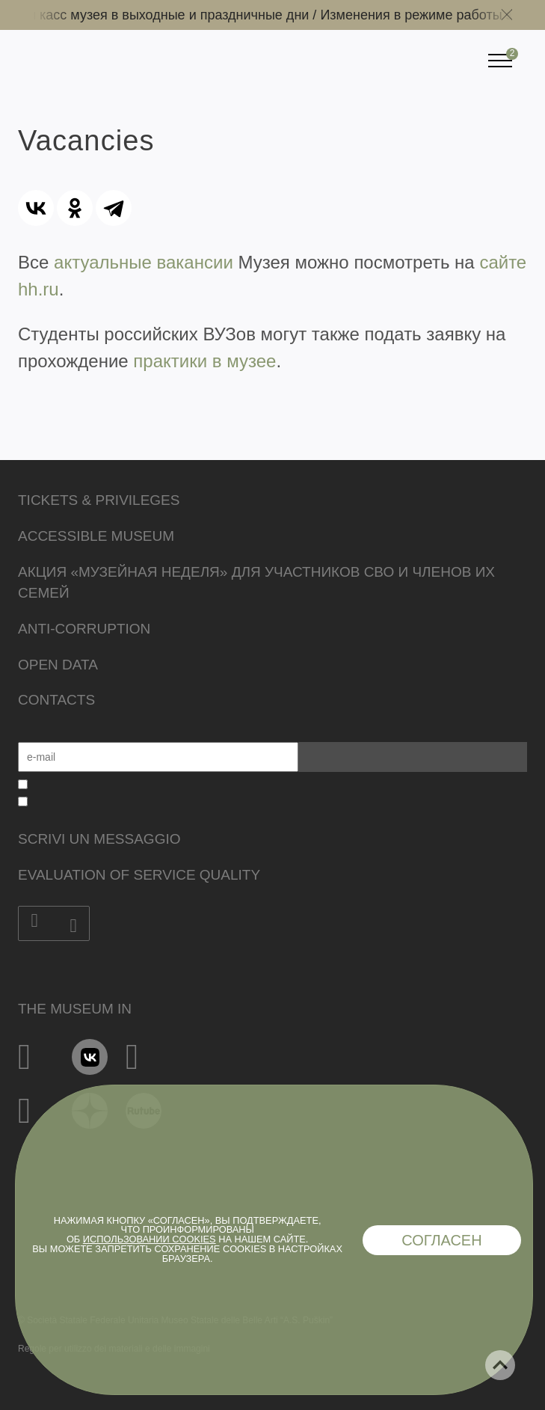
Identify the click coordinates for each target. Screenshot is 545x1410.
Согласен (441, 1240)
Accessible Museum (96, 536)
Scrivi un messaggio (99, 839)
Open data (58, 664)
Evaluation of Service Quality (139, 875)
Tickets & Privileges (98, 500)
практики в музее (204, 361)
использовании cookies (149, 1239)
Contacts (56, 700)
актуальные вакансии (143, 262)
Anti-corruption (84, 629)
